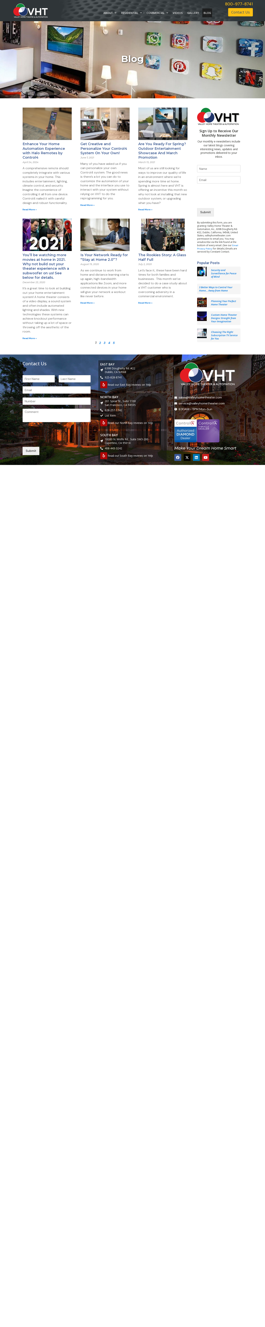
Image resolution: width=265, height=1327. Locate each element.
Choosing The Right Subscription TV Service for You (224, 335)
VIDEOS (178, 13)
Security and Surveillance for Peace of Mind (223, 273)
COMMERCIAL (157, 13)
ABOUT (109, 13)
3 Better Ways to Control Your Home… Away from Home (215, 288)
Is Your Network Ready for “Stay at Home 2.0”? (104, 257)
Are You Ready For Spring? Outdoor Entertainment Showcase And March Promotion (162, 151)
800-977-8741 (239, 4)
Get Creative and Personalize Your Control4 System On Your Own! (103, 148)
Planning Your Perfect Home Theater (223, 302)
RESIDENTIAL (131, 13)
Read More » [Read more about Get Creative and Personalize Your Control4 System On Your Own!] (87, 205)
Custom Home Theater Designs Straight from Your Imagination (224, 318)
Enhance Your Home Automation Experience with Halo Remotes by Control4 (44, 151)
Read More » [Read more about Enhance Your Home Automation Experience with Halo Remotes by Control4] (30, 209)
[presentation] (226, 201)
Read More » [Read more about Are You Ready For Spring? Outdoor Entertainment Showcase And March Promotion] (145, 209)
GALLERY (193, 13)
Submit (205, 212)
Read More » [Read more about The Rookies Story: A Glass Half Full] (145, 302)
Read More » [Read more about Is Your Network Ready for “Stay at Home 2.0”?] (87, 302)
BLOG (207, 13)
